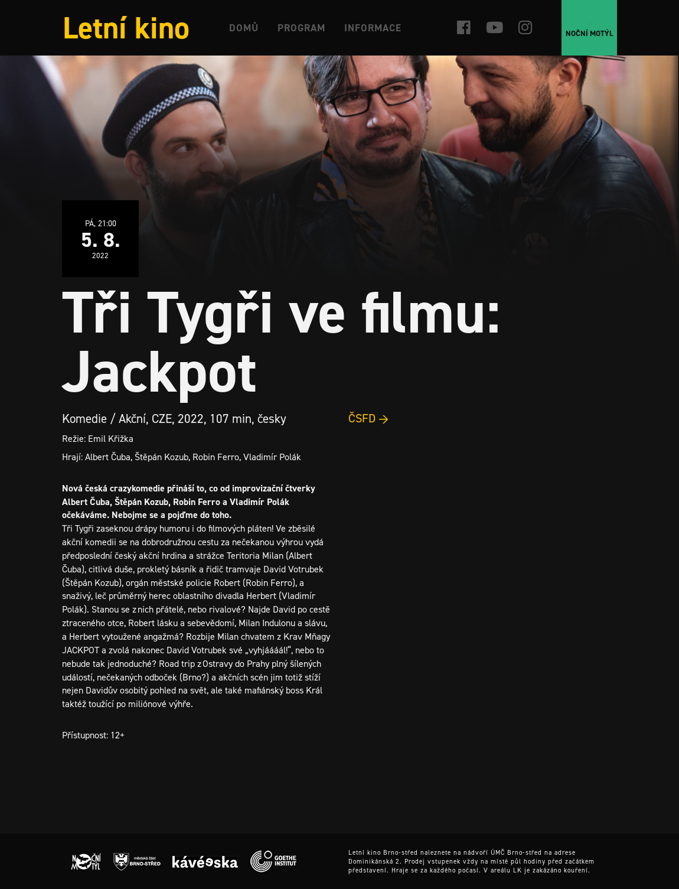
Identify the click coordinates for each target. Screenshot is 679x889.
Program (301, 27)
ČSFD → (368, 418)
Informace (372, 27)
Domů (244, 27)
